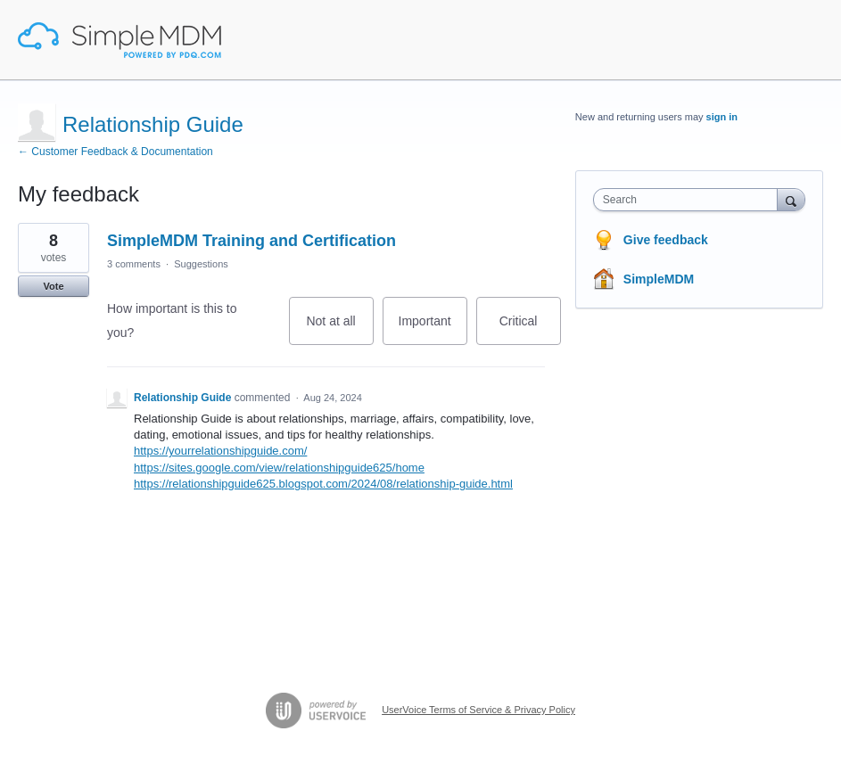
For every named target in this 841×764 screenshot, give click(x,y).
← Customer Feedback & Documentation (115, 151)
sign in (722, 116)
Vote (53, 286)
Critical (530, 329)
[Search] (791, 199)
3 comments (134, 264)
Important (433, 329)
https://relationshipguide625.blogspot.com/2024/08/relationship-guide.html (323, 483)
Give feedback (665, 240)
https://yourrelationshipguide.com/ (220, 450)
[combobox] (689, 199)
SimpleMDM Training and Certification (251, 241)
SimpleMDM (658, 279)
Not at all (339, 329)
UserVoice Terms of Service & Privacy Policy (478, 709)
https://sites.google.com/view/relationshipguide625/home (279, 467)
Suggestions (201, 264)
